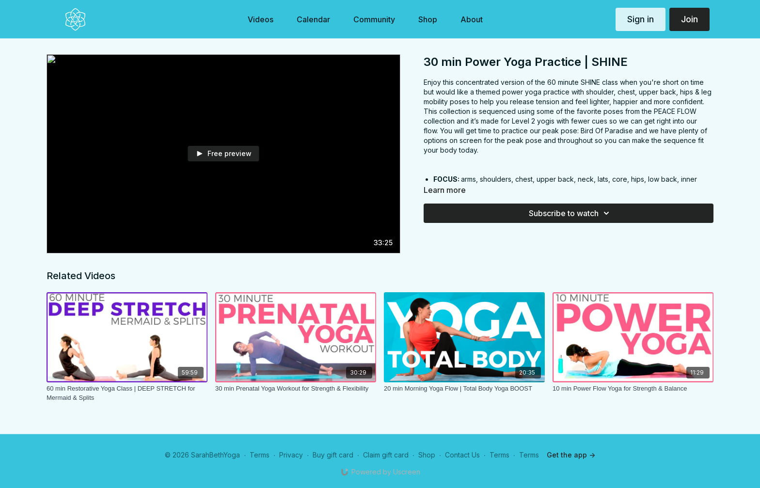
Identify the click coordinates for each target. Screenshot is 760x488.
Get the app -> (571, 455)
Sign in (640, 19)
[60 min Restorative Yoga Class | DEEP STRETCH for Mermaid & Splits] (127, 393)
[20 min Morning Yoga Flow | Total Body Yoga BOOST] (464, 389)
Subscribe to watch (570, 213)
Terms (259, 455)
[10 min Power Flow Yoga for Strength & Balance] (633, 389)
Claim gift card (386, 455)
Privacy (291, 455)
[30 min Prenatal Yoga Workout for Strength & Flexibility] (295, 389)
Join (689, 19)
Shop (426, 455)
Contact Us (462, 455)
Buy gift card (333, 455)
